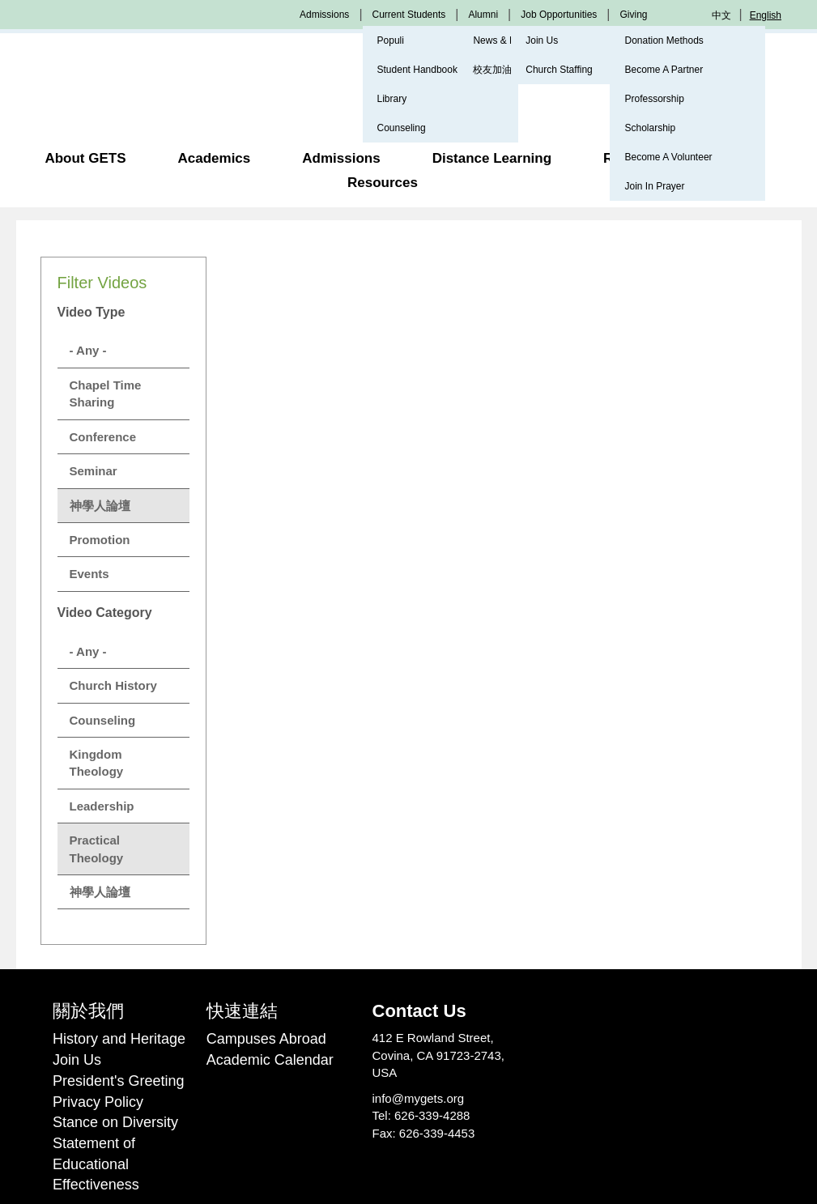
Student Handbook (417, 69)
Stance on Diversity (115, 1122)
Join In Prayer (654, 186)
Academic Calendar (270, 1060)
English (765, 15)
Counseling (401, 128)
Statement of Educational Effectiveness (96, 1164)
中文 (721, 15)
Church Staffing (559, 69)
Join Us (542, 40)
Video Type (91, 312)
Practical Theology (97, 848)
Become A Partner (663, 69)
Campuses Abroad (266, 1039)
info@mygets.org (418, 1098)
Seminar (93, 471)
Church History (113, 685)
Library (392, 98)
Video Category (104, 612)
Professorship (653, 98)
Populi (390, 40)
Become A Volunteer (668, 157)
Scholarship (649, 128)
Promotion (100, 540)
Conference (103, 437)
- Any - (88, 350)
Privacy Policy (98, 1102)
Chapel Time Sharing (106, 393)
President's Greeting (119, 1081)
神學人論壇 (100, 506)
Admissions (324, 14)
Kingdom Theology (97, 762)
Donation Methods (663, 40)
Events (89, 574)
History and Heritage (119, 1039)
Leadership (102, 806)
